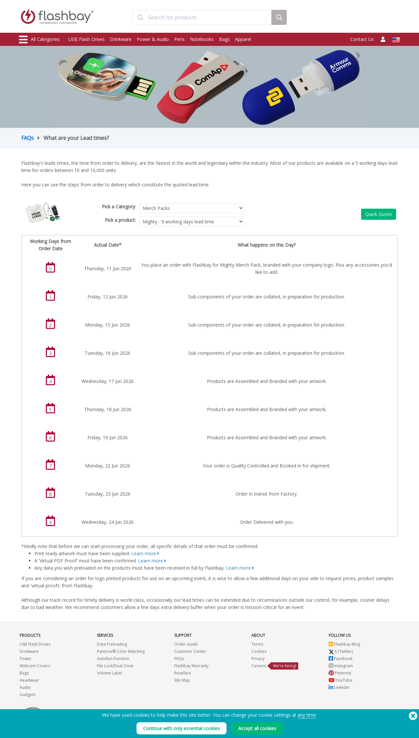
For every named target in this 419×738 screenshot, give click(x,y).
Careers (258, 666)
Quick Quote (378, 214)
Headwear (29, 680)
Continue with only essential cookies (181, 728)
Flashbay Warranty (191, 666)
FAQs (27, 138)
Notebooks (202, 39)
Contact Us (362, 39)
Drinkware (121, 39)
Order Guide (186, 644)
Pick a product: (120, 220)
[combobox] (202, 17)
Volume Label (109, 673)
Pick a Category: (119, 206)
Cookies (258, 651)
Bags (224, 39)
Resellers (182, 673)
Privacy (257, 658)
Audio (25, 687)
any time (307, 715)
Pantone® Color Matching (121, 651)
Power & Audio (153, 39)
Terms (257, 644)
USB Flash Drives (86, 39)
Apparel (243, 39)
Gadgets (27, 694)
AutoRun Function (113, 658)
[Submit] (140, 17)
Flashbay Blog (344, 644)
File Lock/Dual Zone (115, 666)
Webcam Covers (35, 666)
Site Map (182, 680)
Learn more (143, 553)
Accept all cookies (257, 728)
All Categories (39, 40)
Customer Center (190, 651)
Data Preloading (112, 644)
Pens (179, 39)
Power (25, 658)
